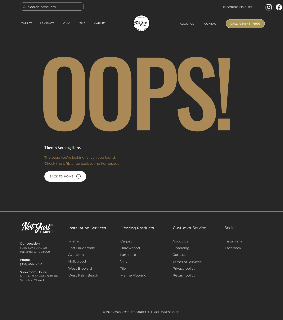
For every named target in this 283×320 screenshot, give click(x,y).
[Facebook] (279, 7)
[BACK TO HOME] (65, 176)
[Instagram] (269, 7)
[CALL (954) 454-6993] (245, 23)
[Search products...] (51, 7)
